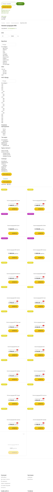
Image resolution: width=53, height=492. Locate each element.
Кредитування (6, 7)
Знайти (20, 3)
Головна (3, 23)
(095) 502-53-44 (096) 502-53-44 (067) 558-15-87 (5, 12)
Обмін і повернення (5, 483)
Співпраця (30, 477)
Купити (14, 209)
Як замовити (4, 481)
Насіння (8, 23)
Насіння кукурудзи (15, 23)
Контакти (3, 487)
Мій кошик (3, 16)
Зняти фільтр (6, 174)
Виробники (30, 479)
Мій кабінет (3, 477)
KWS (9, 184)
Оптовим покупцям (5, 485)
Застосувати (6, 181)
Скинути (5, 178)
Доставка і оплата (5, 479)
